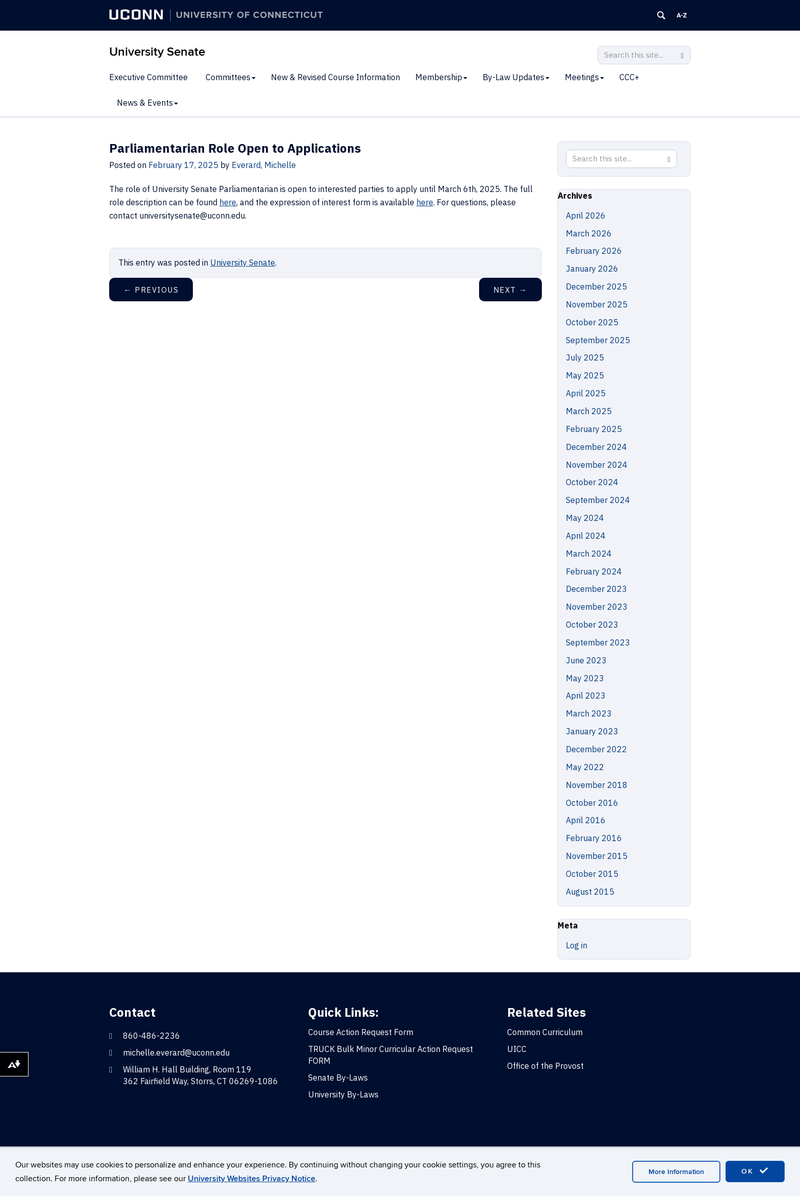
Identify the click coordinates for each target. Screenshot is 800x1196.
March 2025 (589, 411)
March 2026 (589, 233)
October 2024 (592, 482)
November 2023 (597, 607)
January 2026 (592, 269)
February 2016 (594, 838)
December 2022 (596, 749)
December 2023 (596, 589)
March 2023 (589, 713)
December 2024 (596, 447)
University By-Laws (343, 1094)
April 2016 (586, 820)
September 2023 (598, 642)
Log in (576, 945)
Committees (231, 77)
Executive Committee (148, 77)
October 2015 (592, 874)
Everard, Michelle (264, 165)
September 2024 (598, 500)
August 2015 (590, 892)
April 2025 (586, 393)
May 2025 (585, 375)
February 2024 (594, 571)
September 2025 (598, 340)
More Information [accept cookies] (676, 1171)
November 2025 (597, 304)
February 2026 (594, 251)
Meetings (584, 77)
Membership (441, 77)
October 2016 (592, 803)
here (227, 202)
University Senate (157, 51)
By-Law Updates (516, 77)
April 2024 (586, 536)
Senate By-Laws (338, 1077)
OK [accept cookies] (755, 1171)
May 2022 (585, 767)
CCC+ (629, 77)
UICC (517, 1049)
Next (510, 290)
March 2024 (589, 553)
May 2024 (585, 518)
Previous (151, 290)
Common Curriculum (545, 1032)
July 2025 (585, 357)
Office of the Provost (545, 1066)
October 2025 (592, 322)
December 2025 (596, 286)
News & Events (147, 103)
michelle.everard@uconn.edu (176, 1052)
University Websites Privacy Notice (251, 1179)
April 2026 (586, 215)
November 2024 (597, 465)
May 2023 (585, 678)
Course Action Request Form (360, 1032)
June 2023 (586, 660)
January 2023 (592, 731)
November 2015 (597, 856)
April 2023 (586, 695)
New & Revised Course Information (335, 77)
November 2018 (597, 785)
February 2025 (594, 429)
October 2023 (592, 624)
